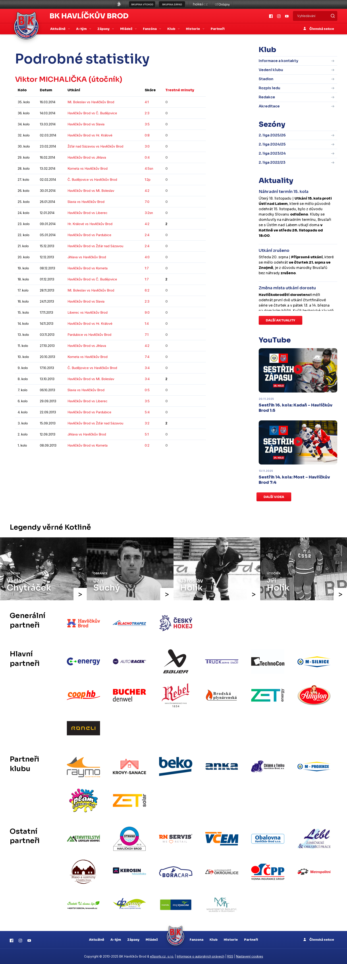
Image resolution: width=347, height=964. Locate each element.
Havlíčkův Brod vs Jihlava (86, 157)
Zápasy (133, 940)
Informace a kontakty (278, 60)
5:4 (147, 412)
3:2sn (149, 213)
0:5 (147, 390)
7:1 (146, 334)
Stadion (266, 79)
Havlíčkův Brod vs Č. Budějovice (92, 113)
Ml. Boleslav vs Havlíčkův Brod (90, 102)
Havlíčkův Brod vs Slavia (85, 124)
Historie (231, 940)
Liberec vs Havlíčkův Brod (87, 312)
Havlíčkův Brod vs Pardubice (89, 235)
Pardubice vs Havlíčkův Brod (89, 334)
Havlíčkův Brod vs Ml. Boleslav (90, 191)
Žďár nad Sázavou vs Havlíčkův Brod (95, 146)
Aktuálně (96, 940)
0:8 (147, 135)
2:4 (147, 235)
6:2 (147, 290)
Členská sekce (318, 29)
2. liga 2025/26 (272, 135)
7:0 (147, 202)
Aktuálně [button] (58, 29)
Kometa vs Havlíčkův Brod (87, 168)
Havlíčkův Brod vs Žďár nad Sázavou (95, 246)
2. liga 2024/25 (272, 144)
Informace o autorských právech (200, 956)
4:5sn (149, 168)
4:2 (147, 191)
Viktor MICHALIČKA (51, 79)
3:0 (147, 146)
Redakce (267, 97)
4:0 (147, 257)
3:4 (147, 368)
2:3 (147, 113)
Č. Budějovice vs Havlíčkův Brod (92, 179)
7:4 (147, 357)
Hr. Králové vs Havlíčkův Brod (89, 224)
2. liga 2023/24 (272, 153)
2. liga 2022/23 (272, 162)
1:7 (147, 268)
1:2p (147, 179)
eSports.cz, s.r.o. (162, 956)
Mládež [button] (126, 29)
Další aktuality (280, 320)
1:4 (147, 323)
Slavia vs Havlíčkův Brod (85, 202)
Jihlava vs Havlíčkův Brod (86, 257)
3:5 (147, 124)
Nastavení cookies (249, 956)
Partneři (218, 29)
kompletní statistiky (178, 459)
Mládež (152, 940)
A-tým (115, 940)
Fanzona (196, 940)
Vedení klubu (271, 70)
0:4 (147, 157)
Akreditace (269, 106)
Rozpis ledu (269, 88)
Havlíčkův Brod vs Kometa (87, 268)
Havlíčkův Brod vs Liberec (87, 213)
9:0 (147, 312)
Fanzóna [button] (150, 29)
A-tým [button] (81, 29)
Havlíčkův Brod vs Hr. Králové (89, 135)
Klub (214, 940)
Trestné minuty (179, 90)
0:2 (147, 445)
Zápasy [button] (103, 29)
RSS (230, 956)
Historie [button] (193, 29)
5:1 (147, 434)
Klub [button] (171, 29)
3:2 (147, 423)
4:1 (147, 102)
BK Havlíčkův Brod (89, 16)
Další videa (274, 497)
